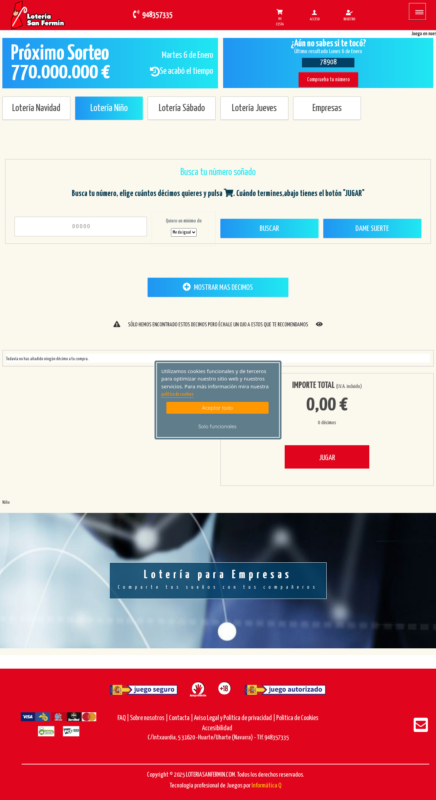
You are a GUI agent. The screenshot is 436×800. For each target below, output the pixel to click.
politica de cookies (177, 394)
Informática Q (266, 785)
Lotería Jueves (254, 108)
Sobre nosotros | (149, 718)
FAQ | (123, 718)
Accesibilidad (217, 728)
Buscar (269, 229)
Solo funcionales (217, 426)
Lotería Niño (109, 108)
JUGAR (327, 458)
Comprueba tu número (328, 79)
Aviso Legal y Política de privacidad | (235, 718)
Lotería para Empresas (218, 580)
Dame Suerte (372, 229)
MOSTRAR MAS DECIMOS (218, 287)
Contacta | (181, 718)
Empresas (327, 108)
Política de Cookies (297, 718)
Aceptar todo (217, 408)
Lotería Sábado (182, 108)
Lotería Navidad (36, 108)
